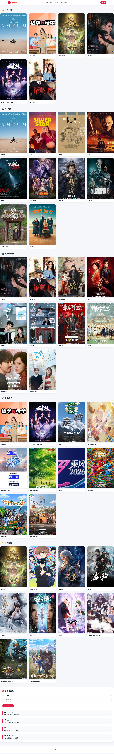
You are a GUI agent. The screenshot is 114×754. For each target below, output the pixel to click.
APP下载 (103, 2)
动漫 (65, 2)
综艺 (61, 2)
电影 (51, 2)
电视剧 (56, 2)
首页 (47, 2)
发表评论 (8, 706)
